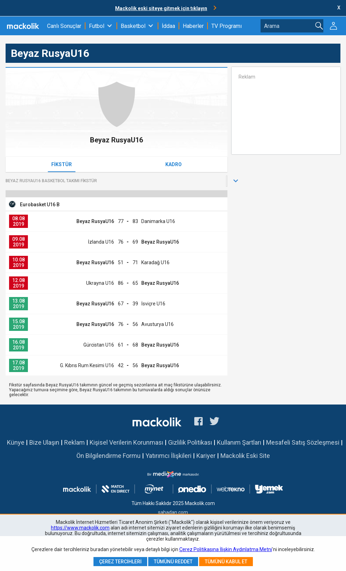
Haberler (193, 26)
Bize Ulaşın (44, 442)
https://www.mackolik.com (80, 528)
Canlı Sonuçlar (64, 26)
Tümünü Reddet (173, 561)
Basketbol (133, 26)
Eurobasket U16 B (40, 204)
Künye (15, 442)
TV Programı (226, 26)
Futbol (96, 26)
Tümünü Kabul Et (226, 561)
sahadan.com (173, 512)
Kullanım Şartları (239, 442)
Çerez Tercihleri (120, 561)
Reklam (74, 442)
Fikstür (61, 164)
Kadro (173, 164)
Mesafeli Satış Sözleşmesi (302, 442)
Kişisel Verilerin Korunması (126, 442)
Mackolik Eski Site (245, 455)
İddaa (168, 26)
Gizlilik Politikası (190, 442)
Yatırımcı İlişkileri (168, 455)
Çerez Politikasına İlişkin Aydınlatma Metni (225, 549)
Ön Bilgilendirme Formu (108, 455)
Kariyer (206, 455)
